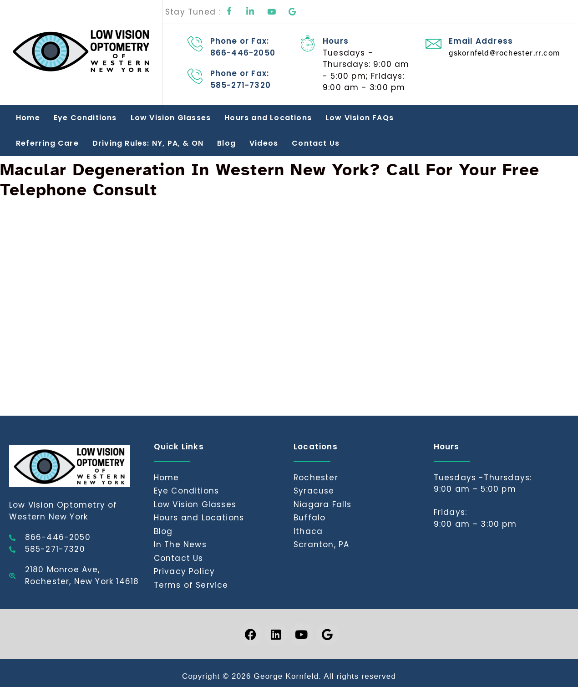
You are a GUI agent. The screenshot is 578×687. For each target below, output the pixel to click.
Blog (226, 143)
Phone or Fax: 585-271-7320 (240, 79)
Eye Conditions (85, 117)
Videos (263, 143)
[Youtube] (272, 12)
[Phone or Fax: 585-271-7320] (195, 76)
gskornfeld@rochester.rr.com (504, 53)
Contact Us (316, 143)
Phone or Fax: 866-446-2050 (242, 47)
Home (28, 117)
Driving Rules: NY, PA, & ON (147, 143)
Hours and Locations (268, 117)
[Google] (292, 12)
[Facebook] (229, 12)
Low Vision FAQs (359, 117)
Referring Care (47, 143)
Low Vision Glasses (171, 117)
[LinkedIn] (251, 12)
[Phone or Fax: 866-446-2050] (195, 43)
